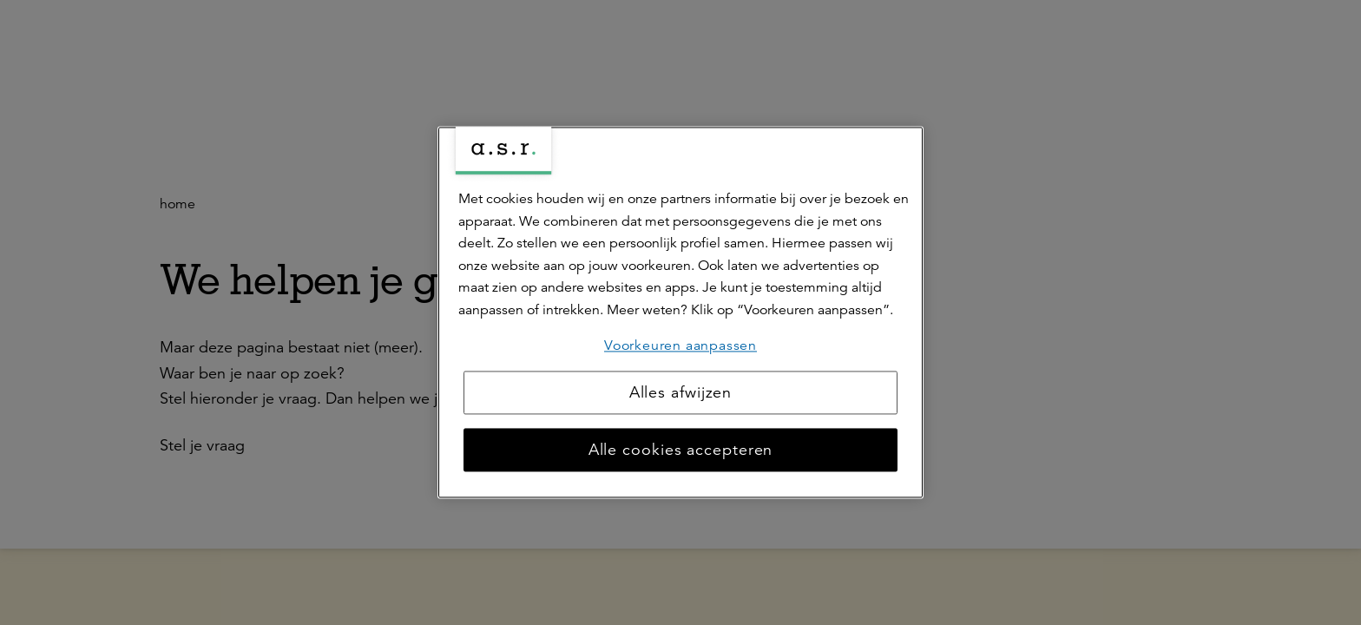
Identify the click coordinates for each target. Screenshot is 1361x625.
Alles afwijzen (681, 393)
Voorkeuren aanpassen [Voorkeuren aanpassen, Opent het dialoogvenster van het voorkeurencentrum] (680, 345)
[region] (680, 312)
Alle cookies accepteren (680, 450)
